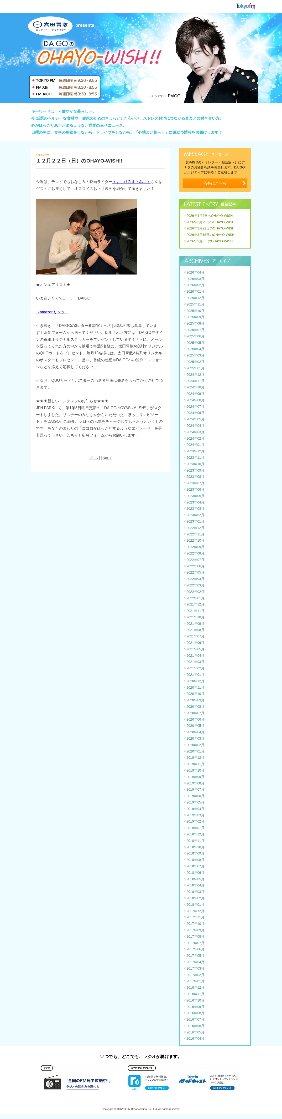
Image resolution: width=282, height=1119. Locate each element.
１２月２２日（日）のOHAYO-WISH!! (79, 160)
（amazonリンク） (52, 312)
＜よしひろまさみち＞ (131, 182)
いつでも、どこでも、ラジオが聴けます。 (141, 1056)
